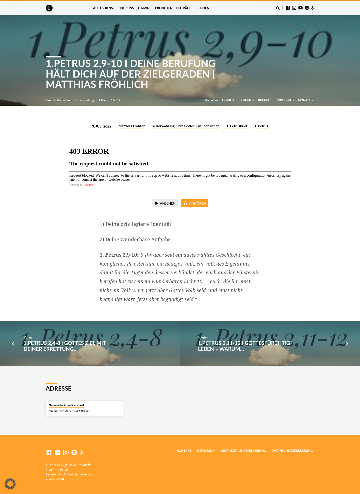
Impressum (206, 450)
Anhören (195, 203)
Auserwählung (84, 100)
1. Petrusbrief (236, 126)
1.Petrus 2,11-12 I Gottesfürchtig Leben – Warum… (244, 346)
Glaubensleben (207, 126)
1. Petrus (261, 126)
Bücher (266, 100)
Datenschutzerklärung (292, 450)
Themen (230, 100)
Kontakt (184, 450)
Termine (144, 8)
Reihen (248, 100)
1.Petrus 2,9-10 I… (110, 100)
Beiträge (183, 8)
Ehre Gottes (185, 126)
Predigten (163, 8)
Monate (306, 100)
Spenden (202, 8)
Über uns (126, 8)
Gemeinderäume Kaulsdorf (66, 405)
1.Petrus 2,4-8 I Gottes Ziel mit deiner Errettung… (64, 346)
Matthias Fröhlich (131, 126)
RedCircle (88, 185)
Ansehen (164, 203)
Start (49, 100)
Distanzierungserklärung (243, 450)
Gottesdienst (103, 8)
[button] (10, 484)
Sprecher (286, 100)
